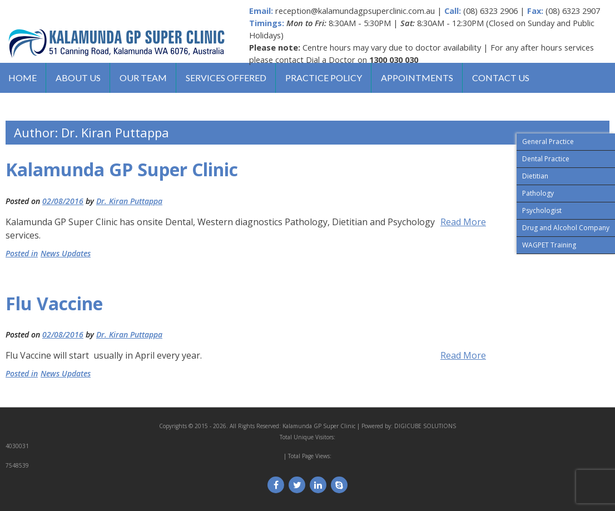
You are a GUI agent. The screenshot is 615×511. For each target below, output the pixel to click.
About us (78, 77)
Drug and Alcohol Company (565, 227)
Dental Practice (545, 158)
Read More (463, 222)
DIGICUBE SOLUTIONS (425, 426)
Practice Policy (323, 77)
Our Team (143, 77)
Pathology (538, 193)
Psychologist (542, 210)
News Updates (66, 253)
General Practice (548, 141)
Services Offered (226, 77)
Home (22, 77)
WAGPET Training (549, 245)
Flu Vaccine (54, 303)
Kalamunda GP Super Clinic (122, 169)
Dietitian (535, 176)
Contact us (500, 77)
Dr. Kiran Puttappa (129, 201)
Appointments (417, 77)
